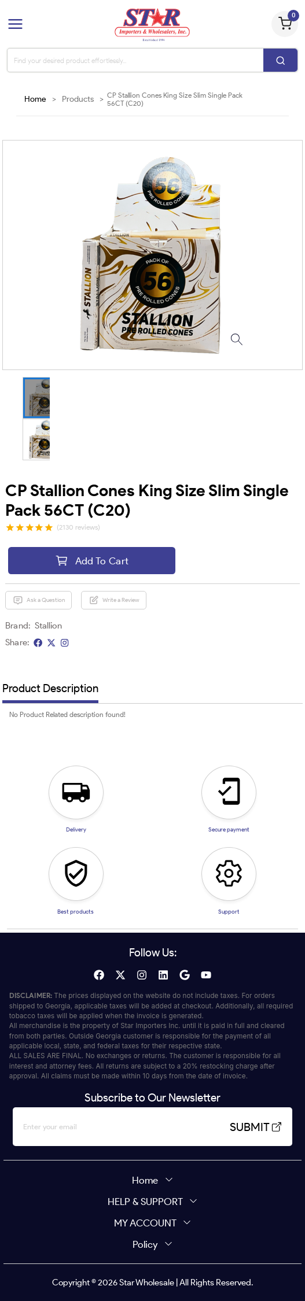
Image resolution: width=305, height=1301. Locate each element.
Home (35, 99)
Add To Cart (92, 560)
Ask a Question (39, 600)
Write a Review (114, 600)
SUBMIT (256, 1127)
